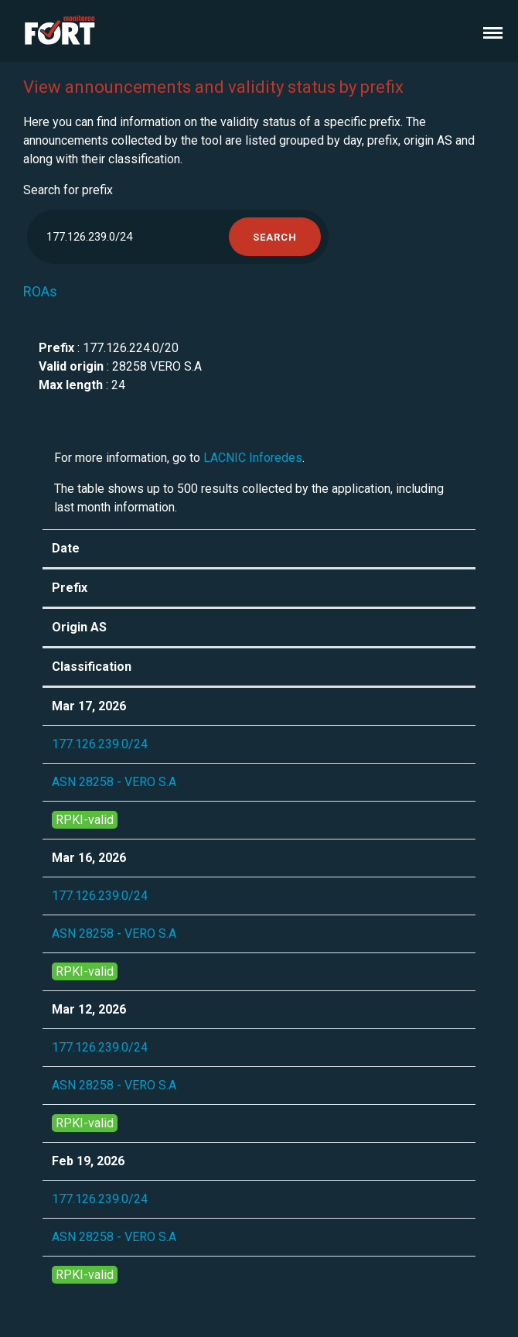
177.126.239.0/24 (100, 744)
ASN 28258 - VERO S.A (114, 782)
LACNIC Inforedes (252, 457)
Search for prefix (68, 190)
